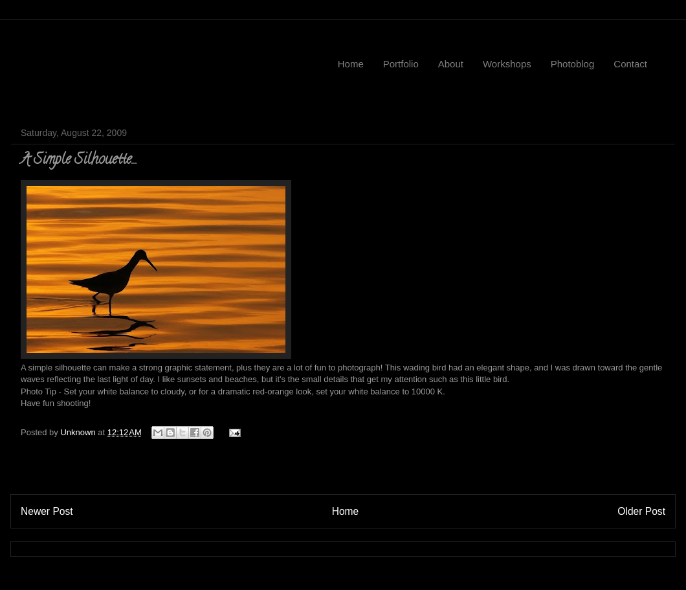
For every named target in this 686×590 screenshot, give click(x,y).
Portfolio (401, 63)
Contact (630, 63)
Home (351, 63)
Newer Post (47, 511)
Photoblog (573, 63)
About (450, 63)
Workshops (507, 63)
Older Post (641, 511)
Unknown (79, 432)
